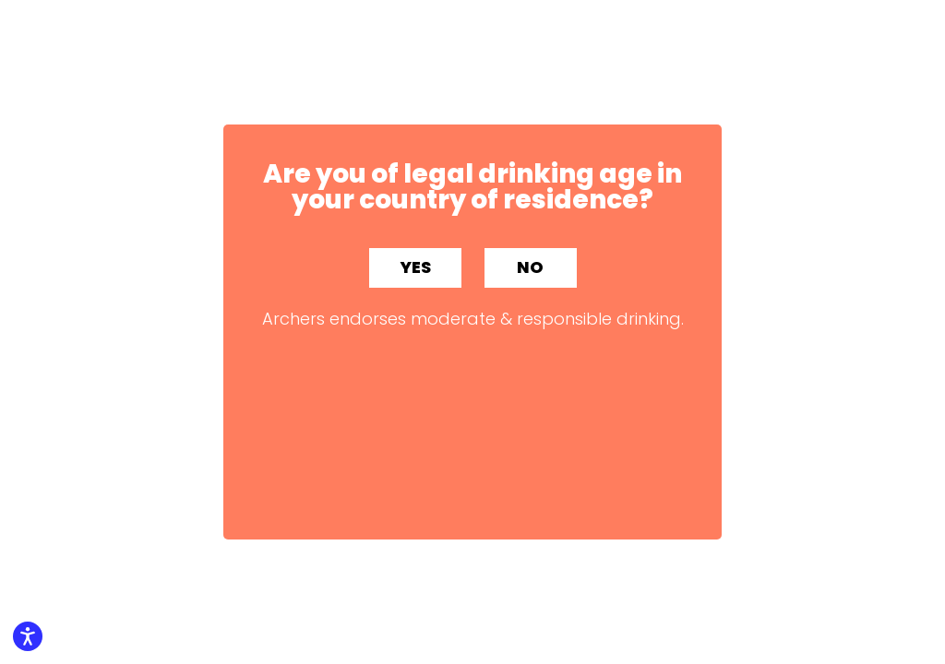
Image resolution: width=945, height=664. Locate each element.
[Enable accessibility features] (27, 636)
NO (530, 267)
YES (415, 267)
